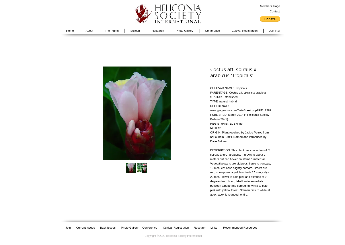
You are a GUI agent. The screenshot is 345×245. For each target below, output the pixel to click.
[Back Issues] (107, 227)
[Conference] (150, 227)
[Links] (214, 227)
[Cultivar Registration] (176, 227)
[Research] (200, 227)
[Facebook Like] (268, 227)
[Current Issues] (86, 227)
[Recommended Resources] (240, 227)
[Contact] (275, 12)
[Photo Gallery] (130, 227)
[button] (270, 19)
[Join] (68, 227)
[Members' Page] (270, 6)
